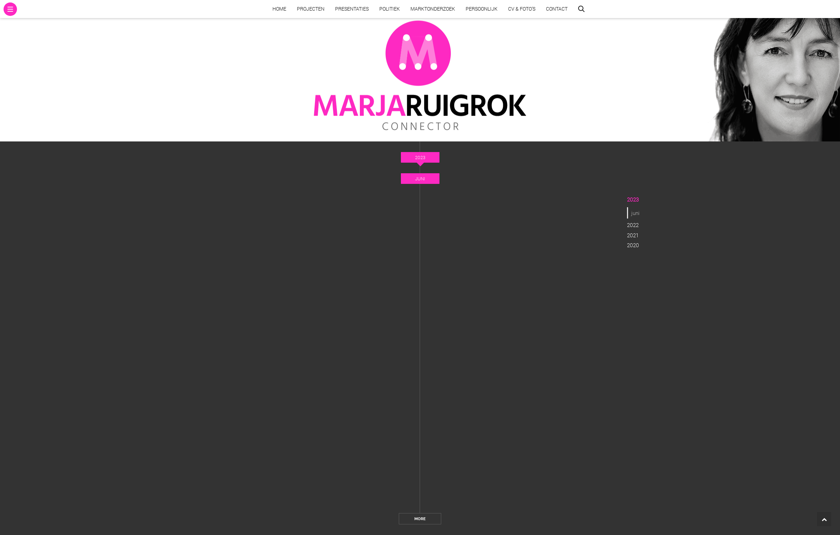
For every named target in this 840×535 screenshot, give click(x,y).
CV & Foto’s (521, 8)
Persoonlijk (481, 8)
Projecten (310, 8)
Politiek (389, 8)
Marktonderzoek (432, 8)
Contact (557, 8)
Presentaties (352, 8)
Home (279, 8)
